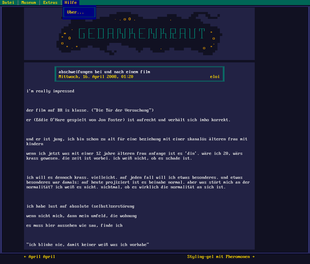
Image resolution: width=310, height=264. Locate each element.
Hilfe (70, 2)
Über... (79, 12)
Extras (50, 2)
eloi (215, 76)
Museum (28, 2)
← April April (39, 256)
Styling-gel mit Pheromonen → (221, 256)
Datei (8, 2)
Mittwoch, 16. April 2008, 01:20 (96, 76)
